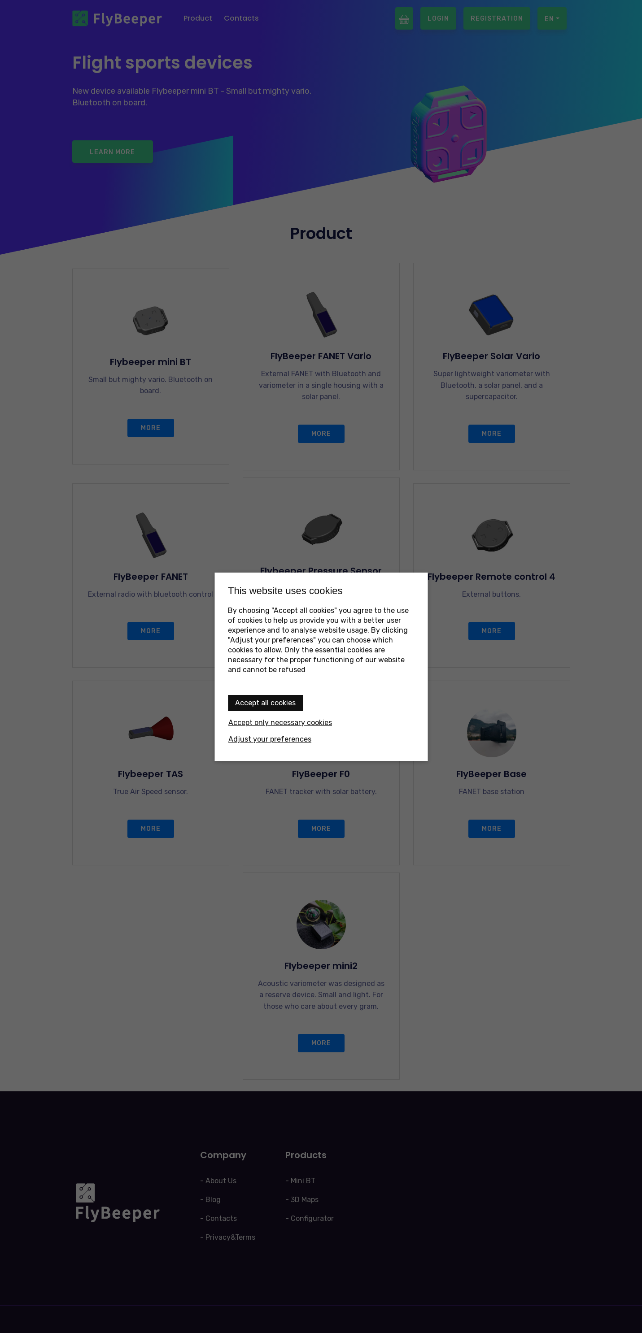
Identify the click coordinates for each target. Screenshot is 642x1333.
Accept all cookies (265, 703)
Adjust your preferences (269, 739)
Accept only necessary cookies (280, 722)
